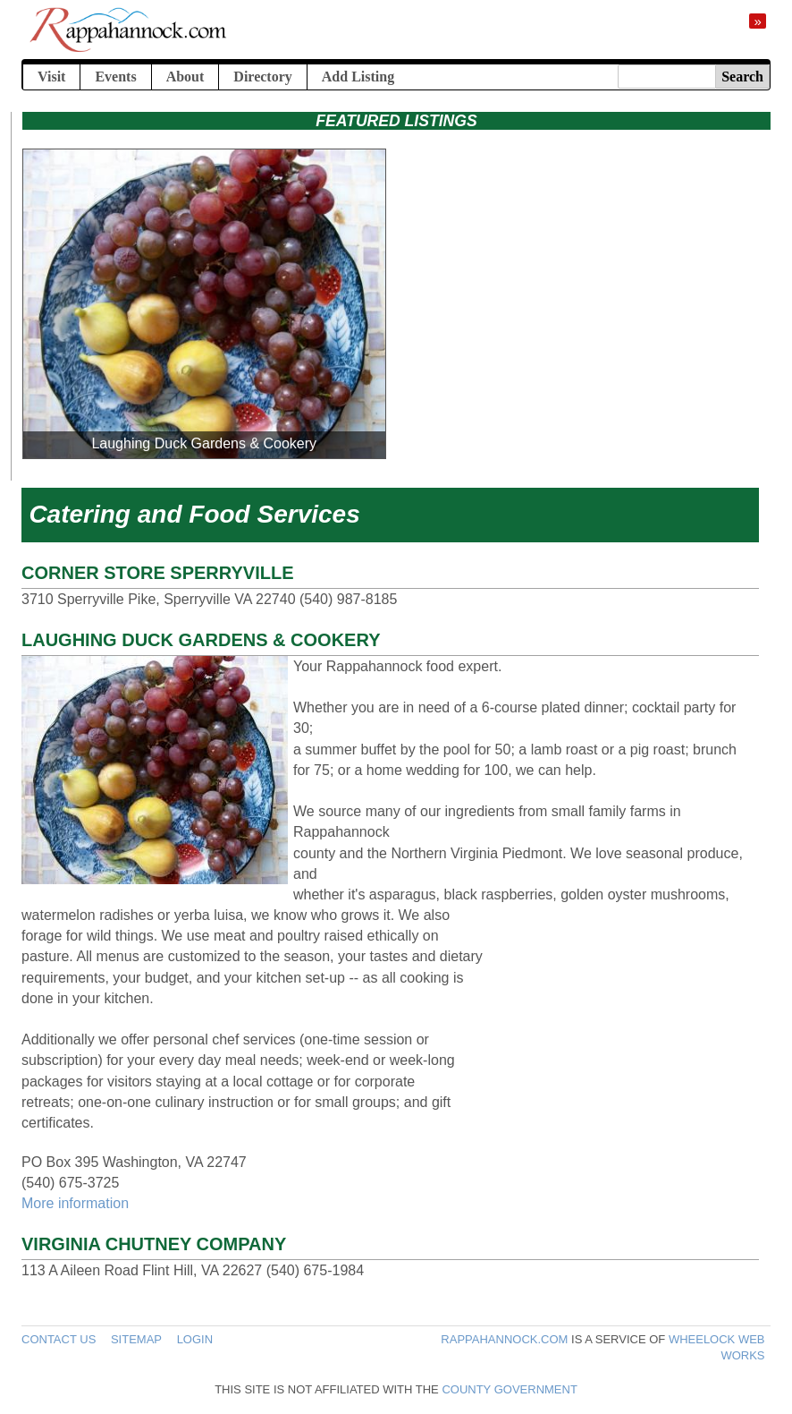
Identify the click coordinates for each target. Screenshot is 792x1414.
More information (75, 1203)
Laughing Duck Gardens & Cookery (203, 443)
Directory (262, 76)
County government (509, 1389)
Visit (51, 76)
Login (195, 1339)
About (185, 76)
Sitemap (136, 1339)
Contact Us (58, 1339)
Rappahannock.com (504, 1339)
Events (115, 76)
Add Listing (358, 76)
